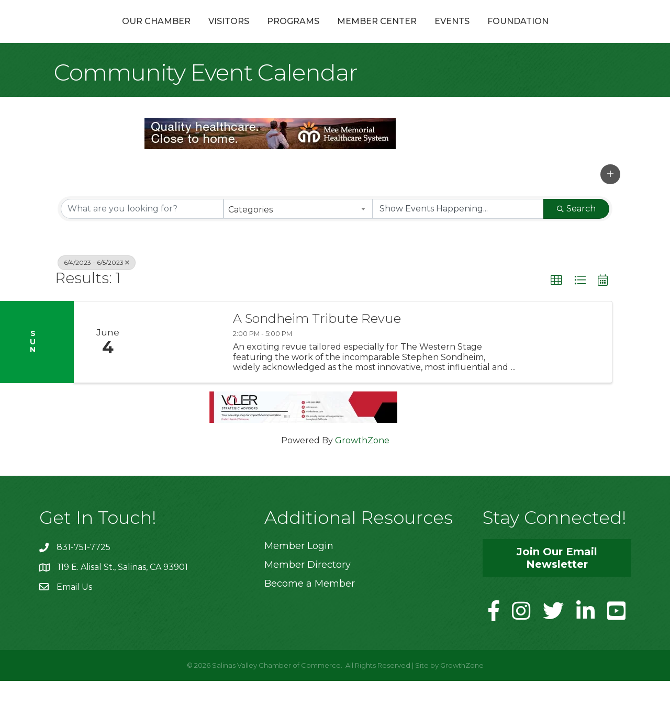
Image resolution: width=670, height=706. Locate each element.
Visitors (172, 33)
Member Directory (307, 590)
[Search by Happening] (458, 233)
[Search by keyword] (142, 233)
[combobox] (298, 233)
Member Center (433, 33)
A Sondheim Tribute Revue (317, 344)
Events (508, 33)
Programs (237, 33)
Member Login (298, 571)
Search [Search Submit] (576, 233)
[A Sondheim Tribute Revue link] (182, 367)
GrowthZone (362, 465)
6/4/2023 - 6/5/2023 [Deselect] (96, 287)
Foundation (574, 33)
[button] (610, 199)
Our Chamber (100, 33)
